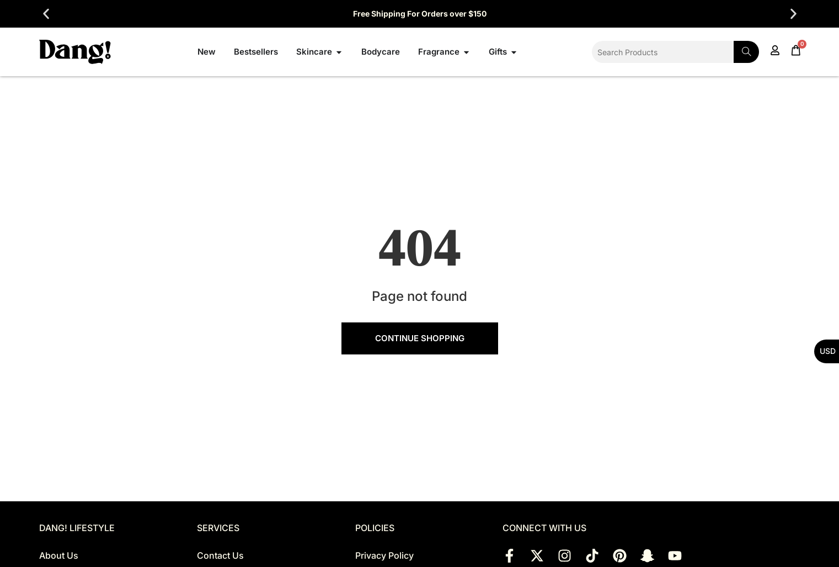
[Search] (746, 52)
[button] (46, 14)
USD (828, 351)
